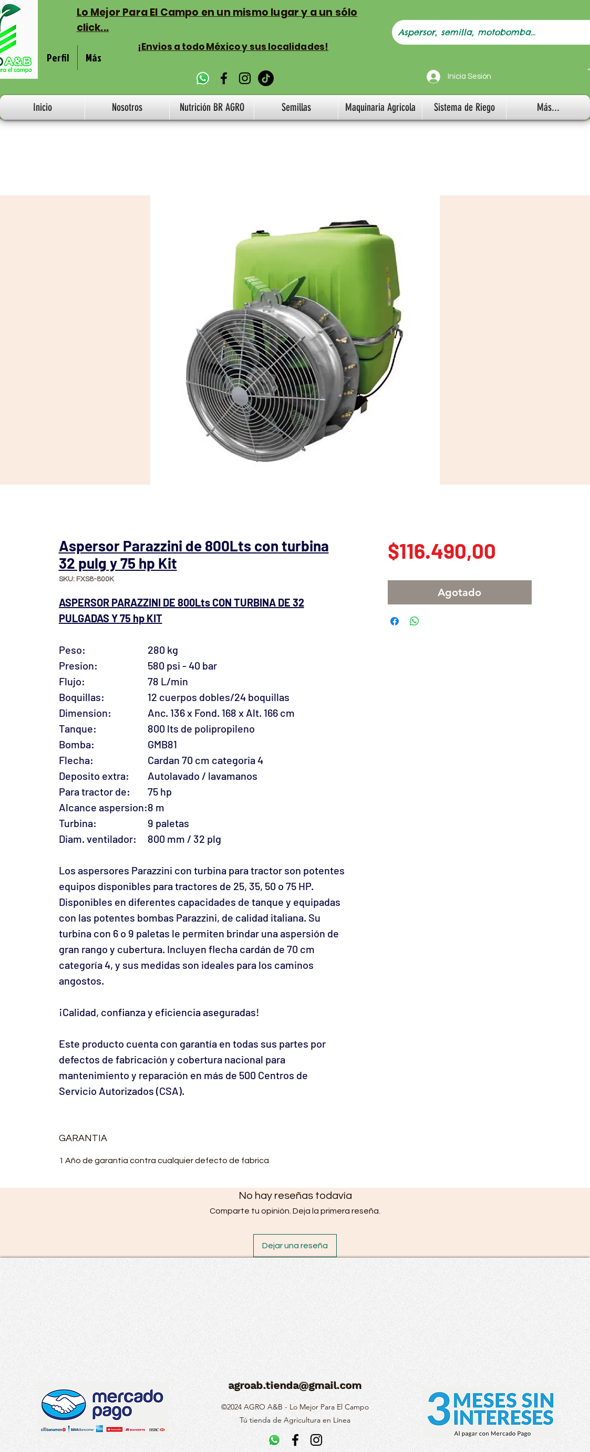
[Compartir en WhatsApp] (414, 621)
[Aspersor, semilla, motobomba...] (486, 32)
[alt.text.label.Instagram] (245, 78)
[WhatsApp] (203, 78)
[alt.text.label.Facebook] (224, 78)
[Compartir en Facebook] (394, 621)
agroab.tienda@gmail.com (295, 1385)
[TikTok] (266, 78)
